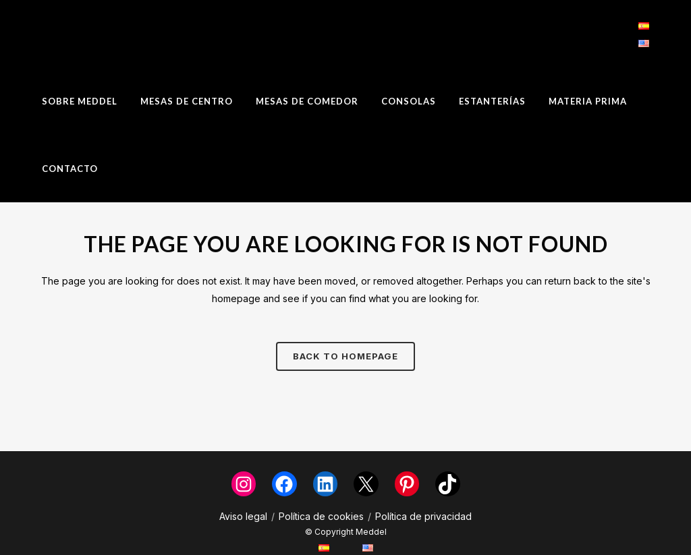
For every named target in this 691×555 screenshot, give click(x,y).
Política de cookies (321, 516)
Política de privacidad (423, 516)
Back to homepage (345, 356)
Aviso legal (243, 516)
